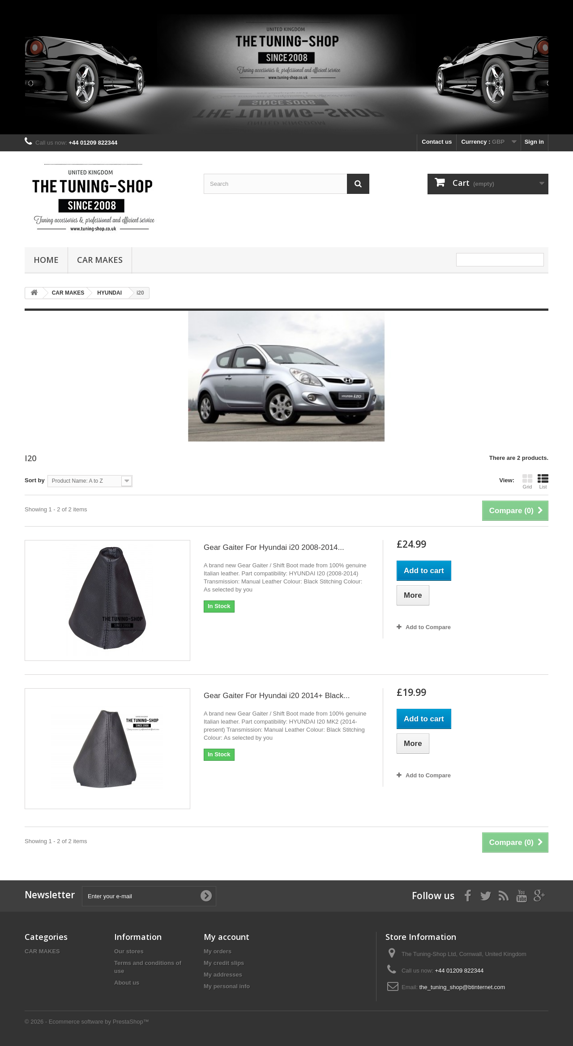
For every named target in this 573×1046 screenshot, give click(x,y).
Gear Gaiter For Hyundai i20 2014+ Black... (277, 695)
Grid (527, 481)
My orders (217, 951)
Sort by (35, 480)
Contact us (437, 141)
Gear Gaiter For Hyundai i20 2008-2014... (274, 547)
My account (226, 936)
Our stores (129, 951)
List (543, 481)
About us (126, 982)
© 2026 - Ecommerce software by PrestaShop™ (87, 1021)
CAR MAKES (100, 259)
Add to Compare (428, 627)
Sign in (534, 141)
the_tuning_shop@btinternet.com (462, 987)
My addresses (223, 974)
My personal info (227, 986)
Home (46, 259)
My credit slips (224, 963)
